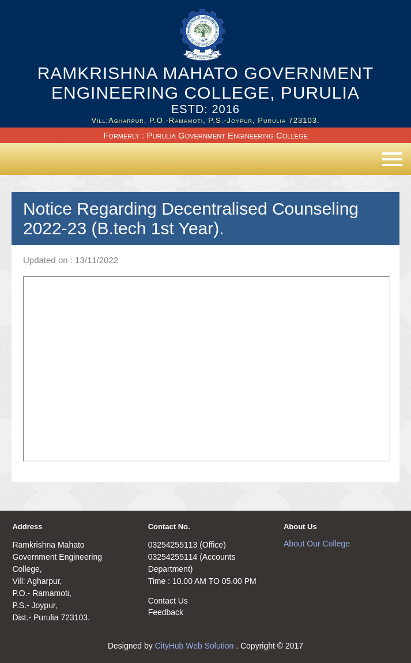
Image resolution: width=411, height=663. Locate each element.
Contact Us (168, 600)
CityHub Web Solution (195, 645)
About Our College (317, 543)
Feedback (165, 612)
